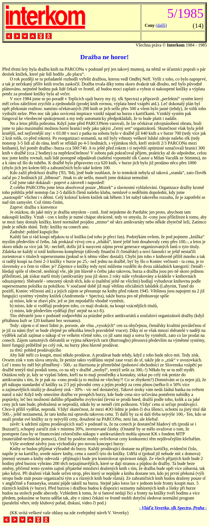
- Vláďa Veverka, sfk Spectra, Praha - (173, 507)
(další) (161, 25)
